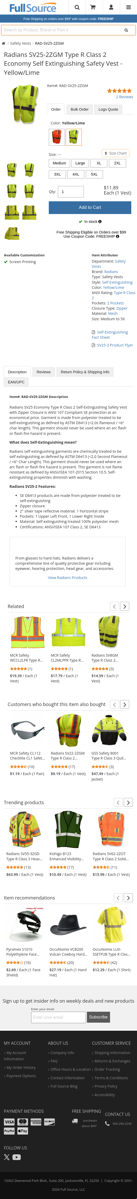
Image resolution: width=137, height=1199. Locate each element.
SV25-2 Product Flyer (115, 345)
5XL (94, 174)
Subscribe (98, 1017)
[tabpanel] (90, 181)
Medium (59, 163)
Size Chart (116, 153)
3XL (57, 174)
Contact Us (117, 1114)
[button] (114, 606)
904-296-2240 (122, 1123)
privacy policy (105, 1086)
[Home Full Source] (3, 43)
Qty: (52, 191)
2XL (117, 163)
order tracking (107, 1069)
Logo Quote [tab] (108, 109)
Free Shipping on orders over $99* (69, 19)
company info (62, 1052)
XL (99, 163)
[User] (111, 7)
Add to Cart (90, 207)
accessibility (104, 1094)
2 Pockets (115, 303)
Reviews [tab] (44, 372)
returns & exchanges (112, 1060)
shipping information (112, 1052)
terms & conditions (111, 1077)
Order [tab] (56, 109)
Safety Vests (20, 43)
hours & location (71, 1069)
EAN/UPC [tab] (16, 382)
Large (80, 163)
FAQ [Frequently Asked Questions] (54, 1060)
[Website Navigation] (128, 7)
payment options (21, 1075)
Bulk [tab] (80, 109)
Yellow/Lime (113, 287)
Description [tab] (17, 372)
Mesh (113, 313)
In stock (90, 221)
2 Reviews (124, 96)
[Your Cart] (94, 7)
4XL (76, 174)
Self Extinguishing (117, 282)
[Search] (126, 30)
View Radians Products (67, 577)
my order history (21, 1067)
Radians (111, 271)
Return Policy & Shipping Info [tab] (85, 372)
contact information (68, 1077)
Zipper (121, 308)
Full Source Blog (64, 1086)
